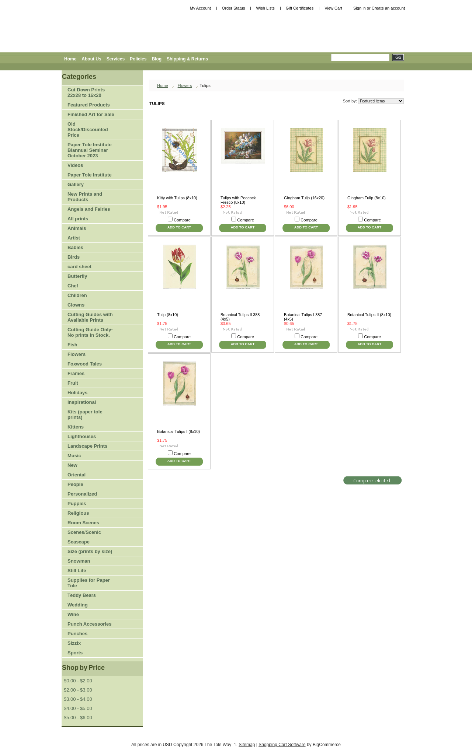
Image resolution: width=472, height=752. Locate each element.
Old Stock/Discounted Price (87, 129)
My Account (200, 8)
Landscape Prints (87, 446)
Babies (75, 247)
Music (74, 455)
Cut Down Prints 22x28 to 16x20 (86, 92)
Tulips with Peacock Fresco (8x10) (238, 200)
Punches (88, 634)
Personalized (82, 494)
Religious (78, 513)
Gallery (75, 184)
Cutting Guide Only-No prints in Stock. (90, 332)
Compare (182, 220)
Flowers (88, 354)
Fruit (88, 383)
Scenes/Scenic (84, 532)
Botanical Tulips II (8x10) (369, 314)
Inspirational (81, 402)
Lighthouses (81, 436)
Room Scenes (83, 522)
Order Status (233, 8)
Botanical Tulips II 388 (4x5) (240, 316)
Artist (88, 238)
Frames (75, 373)
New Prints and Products (84, 196)
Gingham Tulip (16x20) (304, 198)
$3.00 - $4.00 (78, 699)
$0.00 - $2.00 (78, 680)
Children (77, 295)
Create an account (388, 8)
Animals (88, 228)
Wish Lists (265, 8)
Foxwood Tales (84, 364)
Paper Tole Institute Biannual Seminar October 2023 (89, 150)
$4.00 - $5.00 (78, 708)
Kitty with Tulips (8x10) (177, 198)
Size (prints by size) (88, 552)
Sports (88, 653)
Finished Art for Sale (90, 114)
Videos (75, 165)
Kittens (75, 427)
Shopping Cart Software (281, 744)
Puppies (76, 503)
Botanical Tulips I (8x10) (178, 431)
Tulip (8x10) (167, 314)
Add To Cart (179, 227)
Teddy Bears (81, 595)
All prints (77, 218)
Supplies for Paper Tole (88, 582)
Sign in (359, 8)
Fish (72, 344)
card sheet (79, 266)
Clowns (75, 305)
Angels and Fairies (88, 209)
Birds (88, 257)
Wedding (77, 605)
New (72, 465)
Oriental (76, 475)
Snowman (78, 561)
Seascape (78, 542)
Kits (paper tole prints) (85, 414)
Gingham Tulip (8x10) (366, 198)
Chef (72, 285)
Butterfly (77, 276)
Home (162, 85)
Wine (73, 614)
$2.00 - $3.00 (78, 690)
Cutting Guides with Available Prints (90, 317)
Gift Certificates (300, 8)
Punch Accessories (89, 624)
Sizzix (74, 643)
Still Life (76, 570)
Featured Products (88, 105)
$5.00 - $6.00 (78, 717)
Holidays (88, 393)
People (88, 485)
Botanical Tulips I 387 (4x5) (303, 316)
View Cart (333, 8)
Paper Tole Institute (88, 175)
